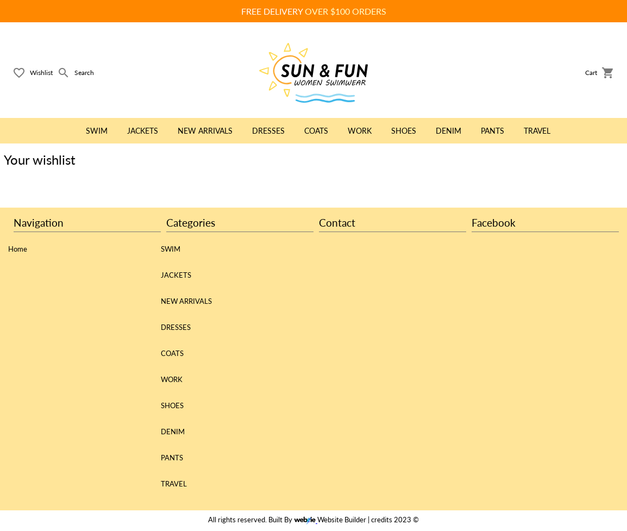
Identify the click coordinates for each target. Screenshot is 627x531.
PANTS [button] (492, 130)
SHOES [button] (403, 130)
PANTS (172, 457)
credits (381, 520)
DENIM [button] (448, 130)
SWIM (170, 249)
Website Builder (341, 520)
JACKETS (176, 275)
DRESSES (176, 327)
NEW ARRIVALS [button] (205, 130)
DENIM (173, 431)
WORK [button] (360, 130)
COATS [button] (316, 130)
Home (17, 249)
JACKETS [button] (142, 130)
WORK (172, 379)
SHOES (172, 405)
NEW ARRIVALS (186, 301)
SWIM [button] (97, 130)
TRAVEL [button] (537, 130)
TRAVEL (174, 483)
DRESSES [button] (268, 130)
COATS (172, 353)
